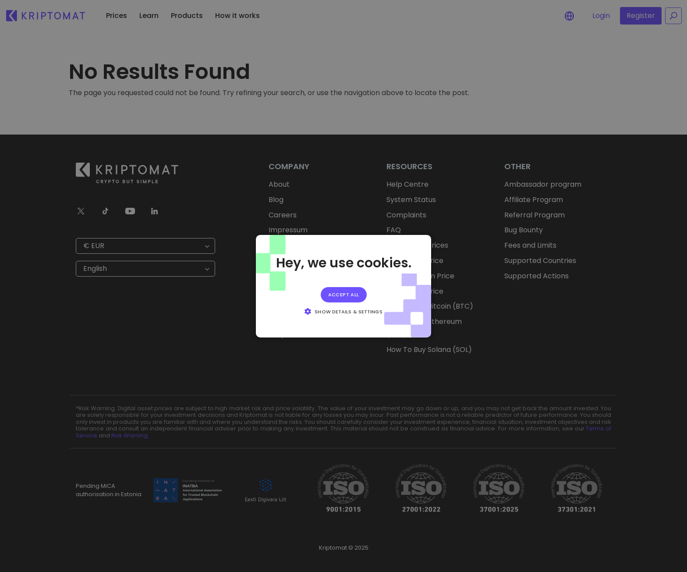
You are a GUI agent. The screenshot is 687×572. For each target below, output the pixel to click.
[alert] (343, 286)
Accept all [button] (343, 294)
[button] (343, 311)
